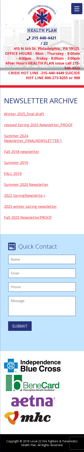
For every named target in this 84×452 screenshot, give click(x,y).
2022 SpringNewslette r (24, 195)
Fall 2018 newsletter (21, 151)
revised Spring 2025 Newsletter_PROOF (38, 124)
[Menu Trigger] (76, 8)
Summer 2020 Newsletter (26, 184)
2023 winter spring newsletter (30, 206)
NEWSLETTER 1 (48, 140)
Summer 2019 (16, 162)
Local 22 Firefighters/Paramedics (42, 19)
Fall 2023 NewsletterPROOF (28, 217)
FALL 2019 (13, 173)
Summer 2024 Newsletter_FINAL (19, 138)
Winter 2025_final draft (24, 113)
